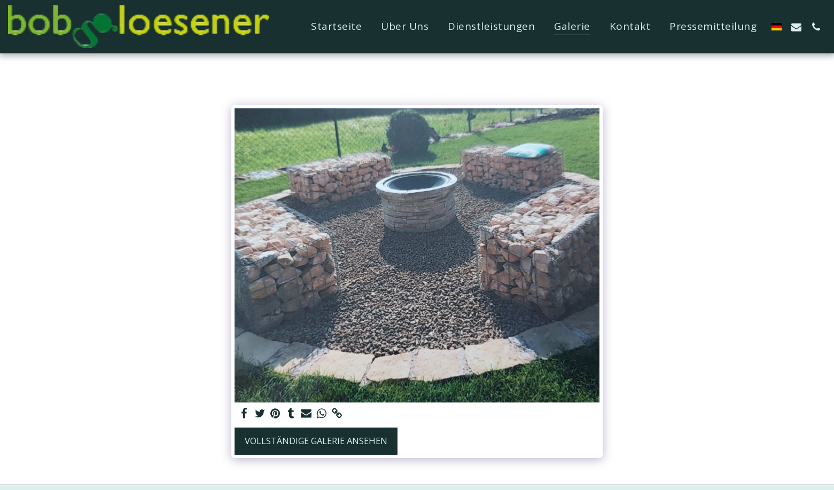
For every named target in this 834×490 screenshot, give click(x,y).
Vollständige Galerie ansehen (316, 440)
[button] (796, 26)
